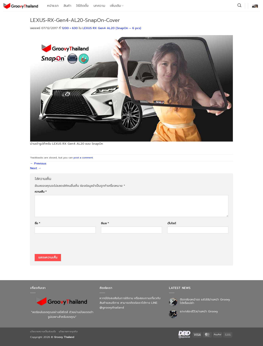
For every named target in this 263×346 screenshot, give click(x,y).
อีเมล (105, 223)
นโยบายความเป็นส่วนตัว (43, 331)
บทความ (99, 5)
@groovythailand (112, 307)
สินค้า (67, 5)
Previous (38, 163)
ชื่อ (37, 223)
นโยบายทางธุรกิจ (68, 331)
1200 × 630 (70, 28)
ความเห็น (41, 192)
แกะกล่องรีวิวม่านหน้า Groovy (199, 311)
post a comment (83, 157)
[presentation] (62, 245)
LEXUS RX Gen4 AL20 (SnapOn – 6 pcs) (112, 28)
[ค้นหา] (239, 5)
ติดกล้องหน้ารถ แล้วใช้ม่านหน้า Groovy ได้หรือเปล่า (205, 301)
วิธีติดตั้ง (82, 5)
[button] (255, 5)
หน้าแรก (53, 5)
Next (35, 168)
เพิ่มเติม (116, 5)
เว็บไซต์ (171, 223)
